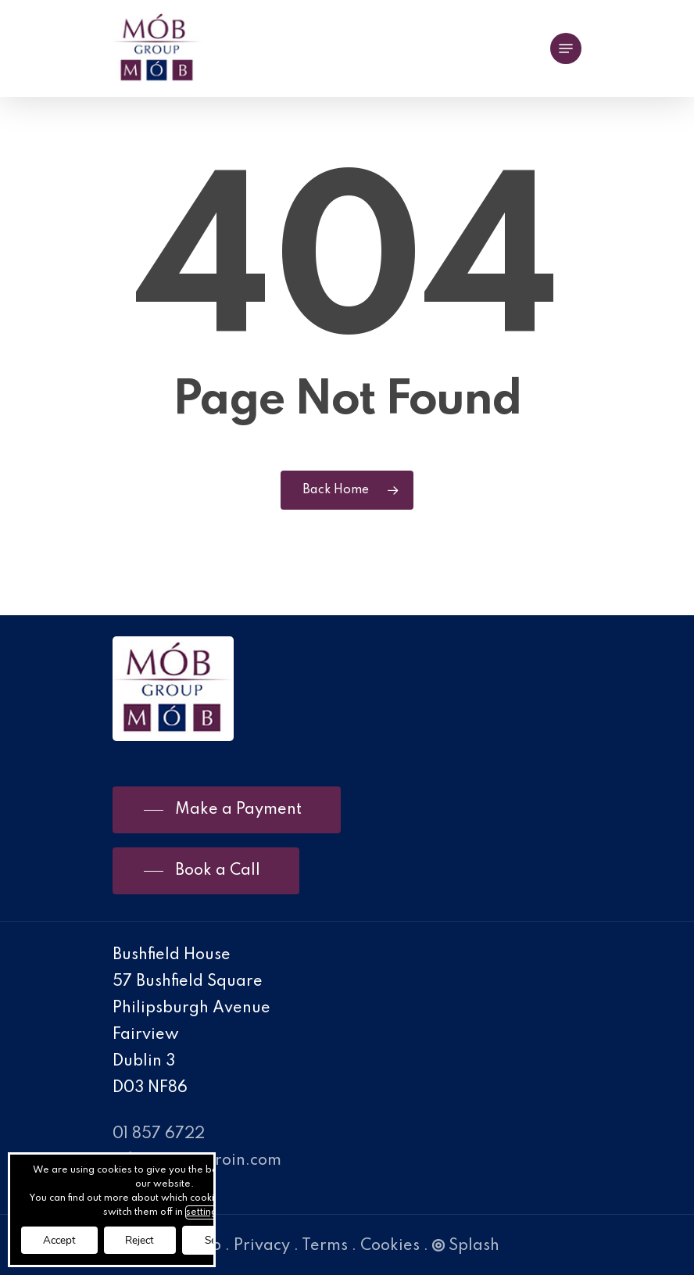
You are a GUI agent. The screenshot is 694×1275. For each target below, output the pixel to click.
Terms (325, 1246)
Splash (465, 1246)
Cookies (390, 1246)
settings (212, 1211)
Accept (62, 1239)
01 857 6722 (159, 1134)
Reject (147, 1239)
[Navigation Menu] (565, 48)
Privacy (262, 1246)
